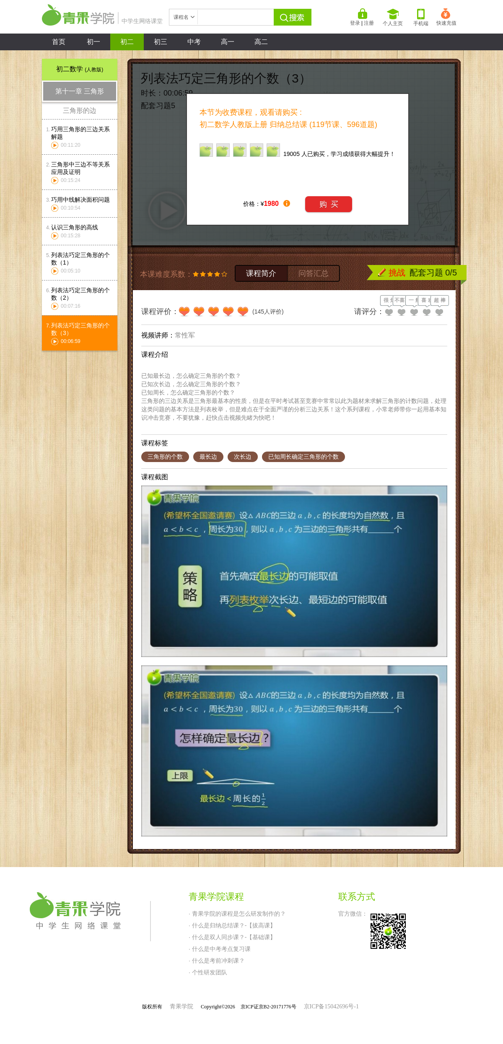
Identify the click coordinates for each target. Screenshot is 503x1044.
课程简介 (261, 273)
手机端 (420, 17)
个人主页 (393, 17)
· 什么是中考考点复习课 (220, 948)
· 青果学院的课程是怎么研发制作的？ (237, 913)
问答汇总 (313, 273)
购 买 (328, 204)
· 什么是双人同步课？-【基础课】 (232, 937)
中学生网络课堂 (102, 21)
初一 (93, 41)
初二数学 (79, 69)
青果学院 (181, 1006)
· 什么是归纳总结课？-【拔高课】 (232, 925)
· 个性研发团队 (208, 972)
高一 (227, 41)
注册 (369, 23)
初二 (127, 41)
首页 (58, 41)
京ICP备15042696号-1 (331, 1006)
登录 (355, 23)
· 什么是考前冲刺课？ (217, 960)
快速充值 (446, 17)
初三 (160, 41)
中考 (194, 41)
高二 (261, 41)
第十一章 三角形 (79, 91)
